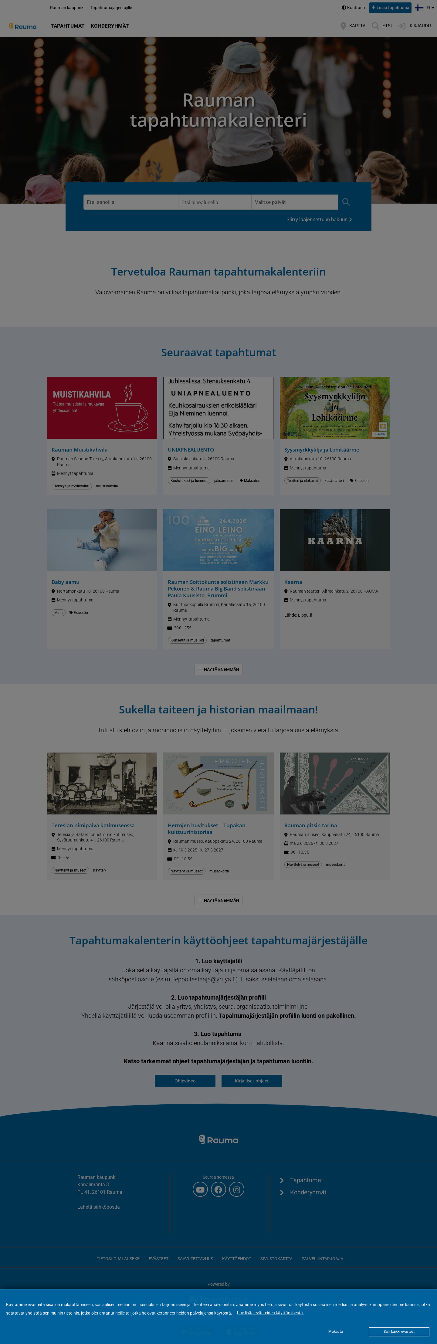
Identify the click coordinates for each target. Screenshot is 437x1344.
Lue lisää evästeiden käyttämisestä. (270, 1312)
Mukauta (335, 1331)
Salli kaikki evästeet (399, 1331)
